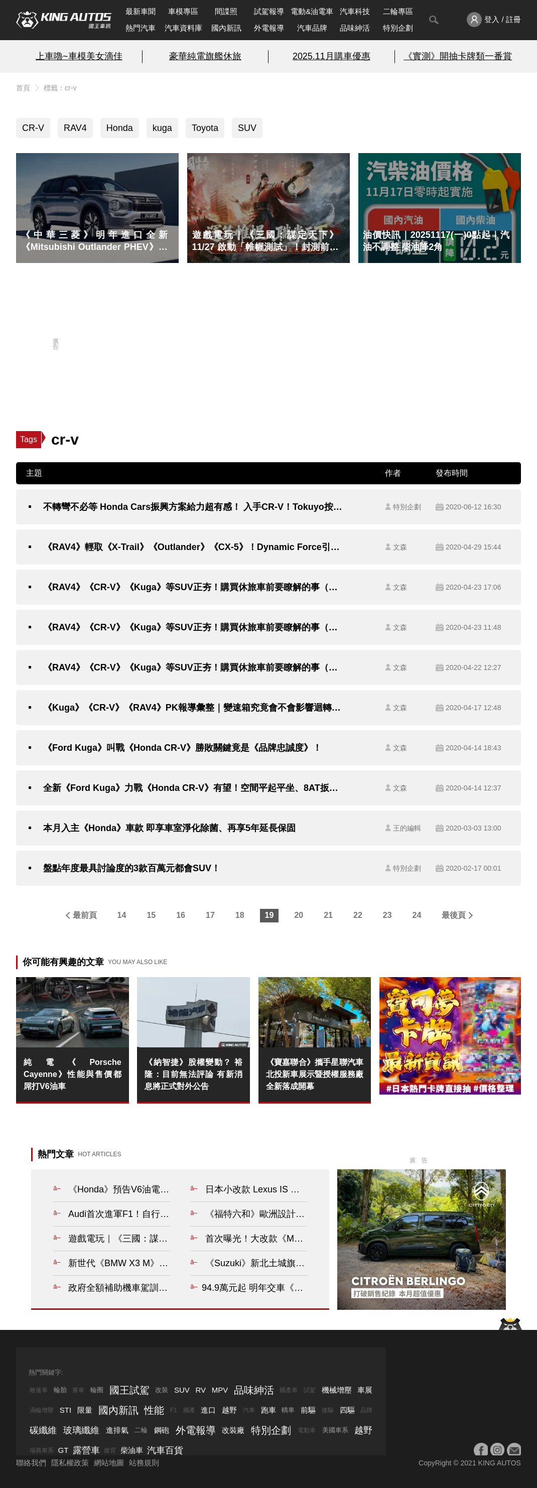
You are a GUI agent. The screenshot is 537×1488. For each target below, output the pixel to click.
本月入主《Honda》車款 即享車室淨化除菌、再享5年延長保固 (169, 828)
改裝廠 (233, 1430)
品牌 (366, 1410)
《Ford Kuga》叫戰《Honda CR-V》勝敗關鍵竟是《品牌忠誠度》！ (182, 748)
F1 (173, 1410)
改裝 (161, 1390)
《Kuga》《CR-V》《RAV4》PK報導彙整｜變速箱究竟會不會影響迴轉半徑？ (193, 708)
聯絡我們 (31, 1462)
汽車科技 (355, 11)
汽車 (249, 1410)
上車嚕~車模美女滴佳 (79, 56)
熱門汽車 (140, 28)
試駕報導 (269, 11)
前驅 (308, 1410)
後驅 (328, 1410)
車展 (364, 1390)
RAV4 (75, 128)
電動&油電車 (312, 11)
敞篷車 (39, 1390)
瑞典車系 (42, 1450)
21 (328, 915)
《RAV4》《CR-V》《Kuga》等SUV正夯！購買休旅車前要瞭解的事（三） (193, 587)
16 (180, 915)
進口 (208, 1410)
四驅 (347, 1410)
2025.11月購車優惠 (331, 56)
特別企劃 (398, 28)
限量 (84, 1410)
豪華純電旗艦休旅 (205, 56)
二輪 (141, 1430)
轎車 (288, 1410)
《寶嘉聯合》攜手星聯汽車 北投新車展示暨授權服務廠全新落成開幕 (314, 1074)
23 (387, 915)
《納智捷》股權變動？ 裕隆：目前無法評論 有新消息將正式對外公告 (193, 1074)
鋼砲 (161, 1430)
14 (121, 915)
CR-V (33, 128)
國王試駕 (129, 1390)
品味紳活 (355, 28)
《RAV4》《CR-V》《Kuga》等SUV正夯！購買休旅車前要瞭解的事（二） (193, 627)
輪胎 (60, 1390)
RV (200, 1390)
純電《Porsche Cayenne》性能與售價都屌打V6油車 (72, 1074)
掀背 (110, 1450)
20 (298, 915)
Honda (119, 128)
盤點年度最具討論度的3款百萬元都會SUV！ (131, 868)
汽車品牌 (312, 28)
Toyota (205, 128)
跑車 (268, 1410)
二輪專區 (398, 11)
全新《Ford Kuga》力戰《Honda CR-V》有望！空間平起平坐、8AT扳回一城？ (193, 788)
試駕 (310, 1390)
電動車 (307, 1430)
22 (357, 915)
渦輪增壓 (42, 1410)
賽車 (78, 1390)
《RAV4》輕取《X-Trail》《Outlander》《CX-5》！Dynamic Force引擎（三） (193, 547)
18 (239, 915)
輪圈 (96, 1390)
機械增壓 (337, 1390)
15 (151, 915)
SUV (247, 128)
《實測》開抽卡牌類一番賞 (458, 56)
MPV (220, 1390)
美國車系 (335, 1430)
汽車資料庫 (183, 28)
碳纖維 (43, 1430)
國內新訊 (226, 28)
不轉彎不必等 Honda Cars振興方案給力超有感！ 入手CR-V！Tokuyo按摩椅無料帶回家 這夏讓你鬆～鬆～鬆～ (193, 507)
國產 (189, 1410)
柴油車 (131, 1450)
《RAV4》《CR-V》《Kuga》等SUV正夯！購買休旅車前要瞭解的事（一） (193, 667)
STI (65, 1410)
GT (63, 1450)
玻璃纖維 (81, 1430)
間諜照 (226, 11)
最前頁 (85, 915)
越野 (229, 1410)
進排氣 (117, 1430)
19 (269, 915)
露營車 (86, 1450)
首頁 (23, 88)
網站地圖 (109, 1462)
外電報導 (269, 28)
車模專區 (183, 11)
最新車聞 (140, 11)
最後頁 (454, 915)
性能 (154, 1410)
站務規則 (144, 1462)
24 (417, 915)
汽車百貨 (165, 1450)
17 (210, 915)
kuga (162, 128)
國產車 (289, 1390)
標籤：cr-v (60, 88)
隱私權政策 (70, 1462)
